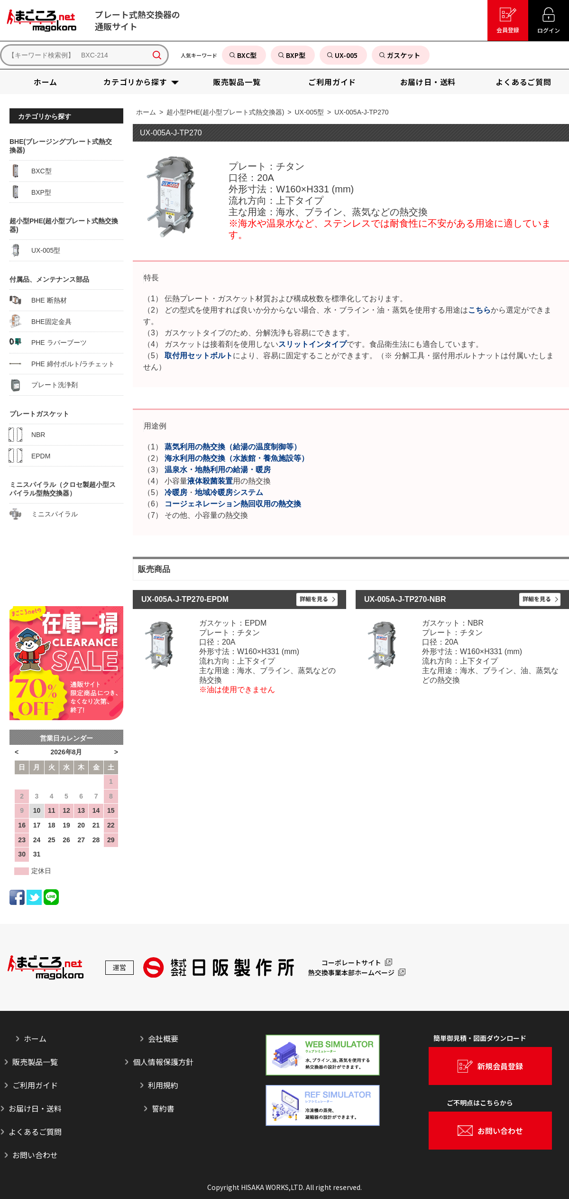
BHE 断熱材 (38, 300)
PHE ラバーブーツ (48, 342)
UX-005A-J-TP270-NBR (405, 599)
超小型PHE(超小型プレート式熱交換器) (225, 112)
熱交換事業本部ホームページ (351, 972)
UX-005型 (309, 112)
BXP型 (30, 192)
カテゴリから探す (44, 116)
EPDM (29, 455)
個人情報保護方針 (163, 1062)
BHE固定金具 (40, 321)
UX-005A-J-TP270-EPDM (185, 599)
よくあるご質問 (35, 1131)
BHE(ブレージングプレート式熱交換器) (60, 146)
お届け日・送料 (35, 1108)
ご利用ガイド (35, 1085)
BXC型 (30, 171)
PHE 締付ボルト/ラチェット (62, 363)
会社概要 (163, 1038)
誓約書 (163, 1108)
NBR (27, 435)
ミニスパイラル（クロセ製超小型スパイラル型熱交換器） (62, 489)
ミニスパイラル (43, 514)
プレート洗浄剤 (43, 385)
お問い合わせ (35, 1155)
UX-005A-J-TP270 (361, 112)
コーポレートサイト (351, 962)
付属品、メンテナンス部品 (49, 279)
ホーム (146, 112)
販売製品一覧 (35, 1062)
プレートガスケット (39, 414)
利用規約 (163, 1085)
